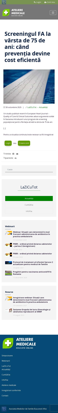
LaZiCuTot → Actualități (37, 107)
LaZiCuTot (6, 366)
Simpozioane (7, 355)
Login (37, 2)
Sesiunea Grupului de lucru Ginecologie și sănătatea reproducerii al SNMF (31, 310)
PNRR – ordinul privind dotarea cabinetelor (32, 253)
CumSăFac (29, 205)
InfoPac (29, 211)
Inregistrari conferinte (11, 390)
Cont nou (49, 2)
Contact (5, 395)
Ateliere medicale (9, 385)
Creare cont (24, 143)
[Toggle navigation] (53, 12)
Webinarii (6, 361)
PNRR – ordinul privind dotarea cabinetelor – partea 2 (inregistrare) (32, 245)
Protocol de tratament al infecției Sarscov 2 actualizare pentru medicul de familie (33, 263)
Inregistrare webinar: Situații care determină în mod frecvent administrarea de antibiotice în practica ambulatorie (32, 299)
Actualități (29, 198)
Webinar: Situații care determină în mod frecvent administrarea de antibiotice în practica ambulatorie (31, 234)
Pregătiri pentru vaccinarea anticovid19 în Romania (32, 273)
